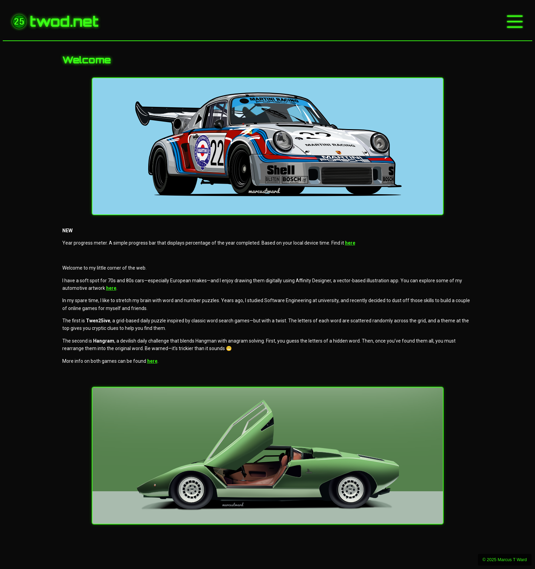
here (350, 243)
